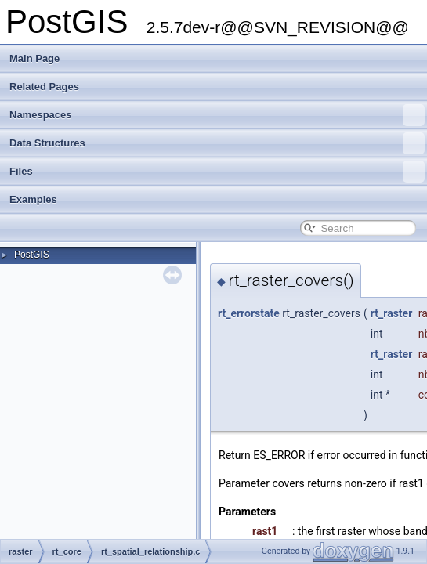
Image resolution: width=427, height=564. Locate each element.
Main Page (34, 58)
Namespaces (217, 115)
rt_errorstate (249, 313)
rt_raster (391, 313)
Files (217, 172)
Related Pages (44, 86)
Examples (33, 199)
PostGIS (31, 254)
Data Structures (217, 143)
